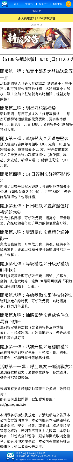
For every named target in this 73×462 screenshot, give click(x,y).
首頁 (16, 4)
